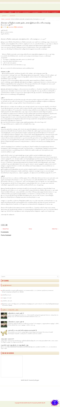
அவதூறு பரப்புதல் (6, 297)
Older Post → (55, 229)
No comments (19, 27)
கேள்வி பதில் (46, 11)
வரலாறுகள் (36, 11)
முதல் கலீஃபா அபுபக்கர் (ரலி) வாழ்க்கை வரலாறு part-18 (22, 330)
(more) (21, 292)
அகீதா (11, 11)
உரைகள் (55, 11)
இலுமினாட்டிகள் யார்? (8, 303)
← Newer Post (5, 229)
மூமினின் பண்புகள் (7, 300)
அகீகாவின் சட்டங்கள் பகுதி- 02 (16, 321)
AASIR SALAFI (27, 403)
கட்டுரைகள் (27, 11)
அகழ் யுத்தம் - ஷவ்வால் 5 (7, 339)
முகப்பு (4, 12)
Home (2, 19)
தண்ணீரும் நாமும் (6, 295)
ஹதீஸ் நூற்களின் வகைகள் (8, 290)
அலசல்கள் (12, 15)
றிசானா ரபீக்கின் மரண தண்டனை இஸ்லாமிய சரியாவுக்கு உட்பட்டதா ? (25, 23)
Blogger (37, 380)
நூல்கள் (5, 15)
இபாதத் (18, 11)
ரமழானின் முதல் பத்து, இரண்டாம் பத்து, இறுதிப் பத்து (14, 345)
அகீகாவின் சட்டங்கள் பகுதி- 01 (16, 313)
